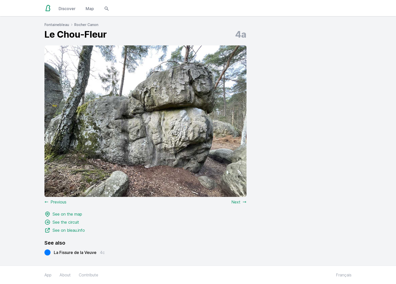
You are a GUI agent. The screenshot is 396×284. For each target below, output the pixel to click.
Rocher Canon (86, 24)
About (65, 274)
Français (344, 274)
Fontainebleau (56, 24)
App (48, 274)
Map (90, 8)
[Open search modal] (106, 8)
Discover (67, 8)
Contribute (88, 274)
